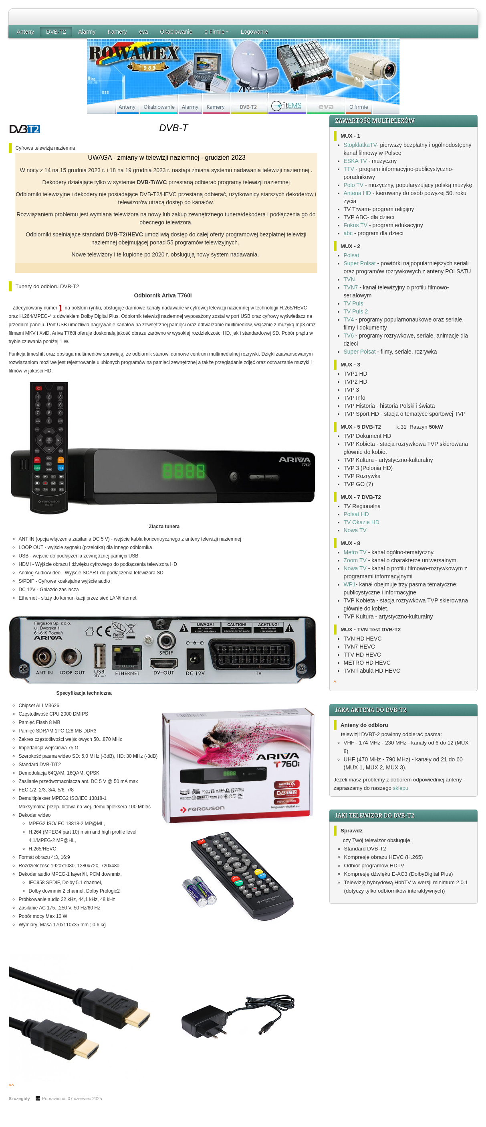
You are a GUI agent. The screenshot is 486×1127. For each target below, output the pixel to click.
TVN (349, 279)
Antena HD (357, 193)
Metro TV (355, 552)
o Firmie (216, 31)
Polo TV (354, 185)
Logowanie (254, 31)
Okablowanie (176, 31)
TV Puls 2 (356, 311)
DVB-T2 (56, 31)
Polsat (351, 255)
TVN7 (351, 287)
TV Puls (353, 303)
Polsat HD (356, 514)
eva (143, 31)
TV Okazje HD (361, 522)
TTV (349, 169)
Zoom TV (355, 560)
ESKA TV (355, 161)
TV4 (349, 319)
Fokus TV (356, 225)
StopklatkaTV (360, 145)
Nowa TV (355, 530)
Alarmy (87, 31)
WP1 (350, 584)
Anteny (25, 31)
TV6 (349, 335)
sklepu (401, 788)
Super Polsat (360, 263)
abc (348, 233)
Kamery (117, 31)
